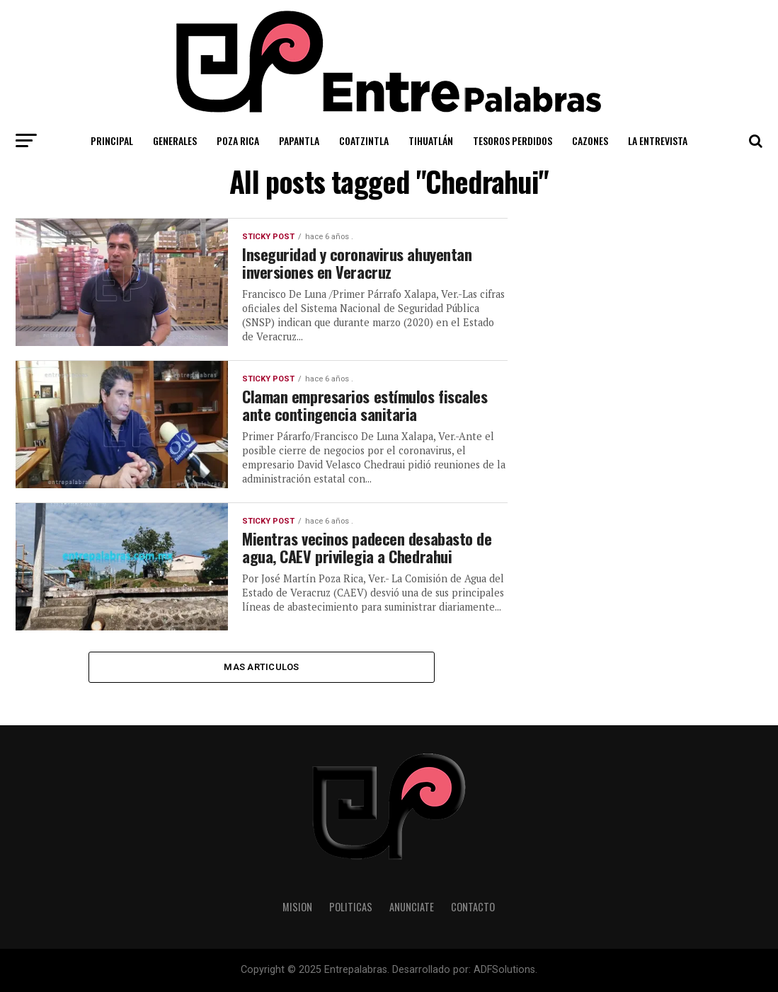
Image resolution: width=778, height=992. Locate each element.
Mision (297, 907)
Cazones (590, 140)
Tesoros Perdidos (512, 140)
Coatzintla (364, 140)
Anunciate (411, 907)
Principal (112, 140)
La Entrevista (657, 140)
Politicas (350, 907)
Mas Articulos (261, 667)
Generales (175, 140)
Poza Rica (238, 140)
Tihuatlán (430, 140)
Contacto (473, 907)
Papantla (299, 140)
